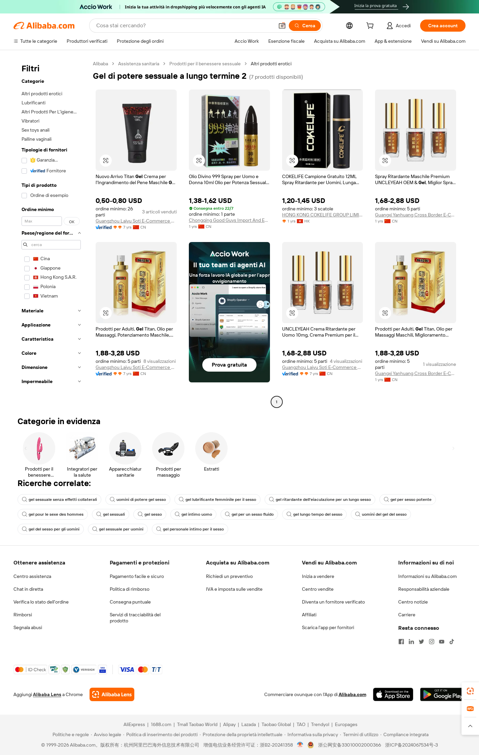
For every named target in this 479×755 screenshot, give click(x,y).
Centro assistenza (32, 576)
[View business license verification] (300, 745)
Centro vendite (318, 589)
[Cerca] (305, 25)
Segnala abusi (27, 627)
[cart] (371, 26)
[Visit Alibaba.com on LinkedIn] (411, 642)
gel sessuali (110, 514)
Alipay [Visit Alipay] (229, 724)
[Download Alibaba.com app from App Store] (393, 694)
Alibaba (100, 63)
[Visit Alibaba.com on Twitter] (421, 642)
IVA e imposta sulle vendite (234, 589)
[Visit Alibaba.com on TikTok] (452, 642)
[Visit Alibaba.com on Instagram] (432, 642)
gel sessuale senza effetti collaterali (59, 499)
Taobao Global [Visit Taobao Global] (276, 724)
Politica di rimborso (129, 589)
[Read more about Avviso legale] (106, 734)
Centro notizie (413, 602)
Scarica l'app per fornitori (328, 627)
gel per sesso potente (408, 499)
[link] (470, 691)
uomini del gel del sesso (381, 514)
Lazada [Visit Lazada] (248, 724)
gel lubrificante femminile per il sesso (217, 499)
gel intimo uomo (193, 514)
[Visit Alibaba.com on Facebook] (401, 642)
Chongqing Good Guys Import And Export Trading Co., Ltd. (229, 220)
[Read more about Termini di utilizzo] (359, 734)
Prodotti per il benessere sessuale (205, 63)
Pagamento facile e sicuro (137, 576)
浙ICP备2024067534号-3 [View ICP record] (411, 745)
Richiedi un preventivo (229, 576)
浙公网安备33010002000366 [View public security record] (349, 745)
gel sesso (150, 514)
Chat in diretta (28, 589)
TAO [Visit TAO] (301, 724)
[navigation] (51, 234)
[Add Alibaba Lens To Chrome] (112, 694)
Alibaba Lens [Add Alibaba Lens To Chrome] (47, 694)
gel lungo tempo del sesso (314, 514)
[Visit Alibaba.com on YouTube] (442, 642)
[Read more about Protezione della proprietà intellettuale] (241, 734)
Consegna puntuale (130, 602)
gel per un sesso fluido (249, 514)
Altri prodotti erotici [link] (271, 63)
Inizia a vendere (318, 576)
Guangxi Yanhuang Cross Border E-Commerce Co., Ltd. (415, 214)
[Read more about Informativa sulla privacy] (311, 734)
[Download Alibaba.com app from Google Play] (443, 694)
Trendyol (320, 724)
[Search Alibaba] (184, 25)
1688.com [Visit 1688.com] (161, 724)
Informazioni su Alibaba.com (427, 576)
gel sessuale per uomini (117, 529)
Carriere (406, 614)
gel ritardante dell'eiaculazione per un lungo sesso (320, 499)
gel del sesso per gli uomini (50, 529)
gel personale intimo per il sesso (190, 529)
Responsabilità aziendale (423, 589)
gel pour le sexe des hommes (52, 514)
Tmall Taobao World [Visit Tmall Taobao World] (197, 724)
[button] (282, 26)
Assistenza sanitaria (138, 63)
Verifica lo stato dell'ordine (41, 602)
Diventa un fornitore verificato (333, 602)
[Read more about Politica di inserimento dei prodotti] (160, 734)
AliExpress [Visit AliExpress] (134, 724)
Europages (346, 724)
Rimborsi (22, 614)
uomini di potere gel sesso (138, 499)
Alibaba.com (352, 694)
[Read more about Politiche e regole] (69, 734)
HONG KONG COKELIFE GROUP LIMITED (322, 214)
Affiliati (309, 614)
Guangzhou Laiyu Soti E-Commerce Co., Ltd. (136, 221)
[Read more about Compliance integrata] (404, 734)
